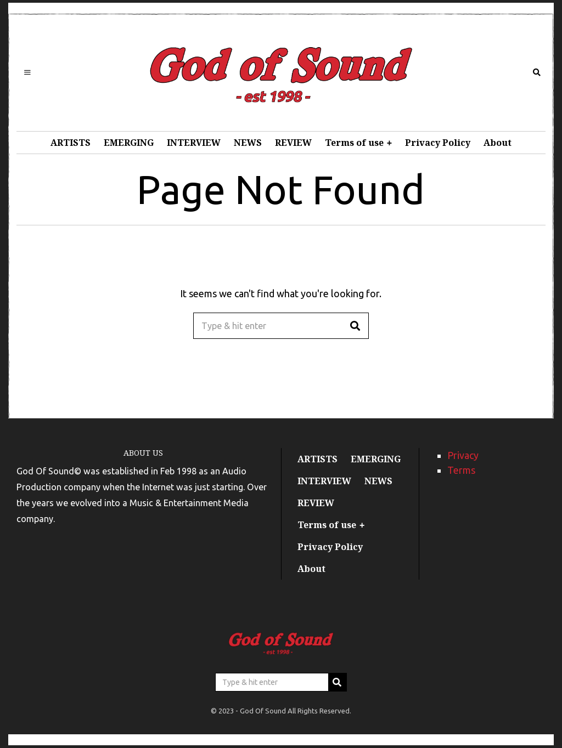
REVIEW (293, 143)
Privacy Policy (437, 143)
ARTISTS (70, 143)
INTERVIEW (194, 143)
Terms (461, 469)
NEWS (248, 143)
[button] (355, 326)
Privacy (463, 455)
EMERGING (129, 143)
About (498, 143)
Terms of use (354, 143)
